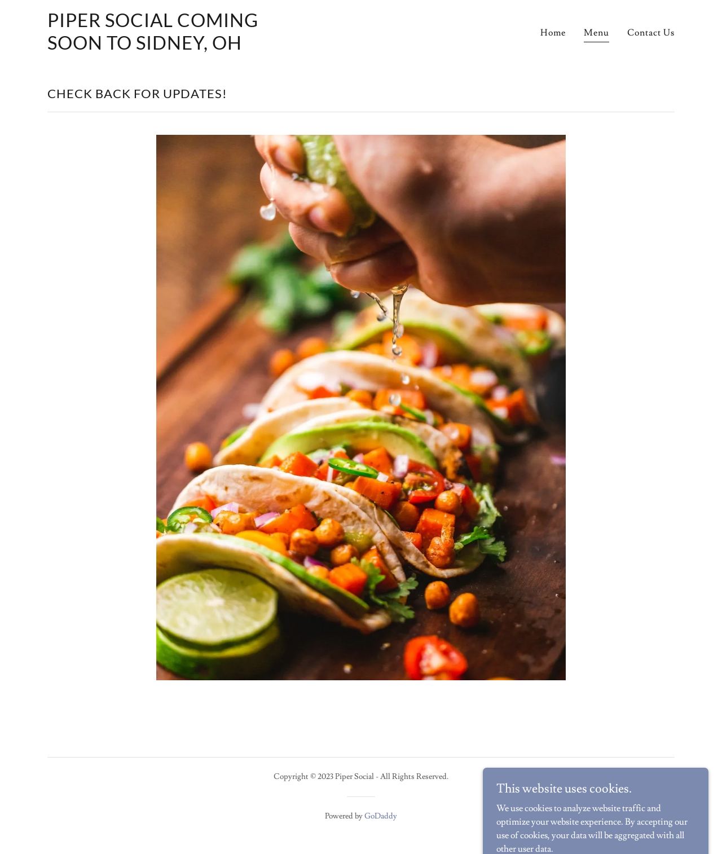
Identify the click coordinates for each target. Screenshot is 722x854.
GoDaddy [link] (380, 816)
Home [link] (553, 32)
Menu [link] (596, 32)
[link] (157, 46)
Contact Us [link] (651, 32)
